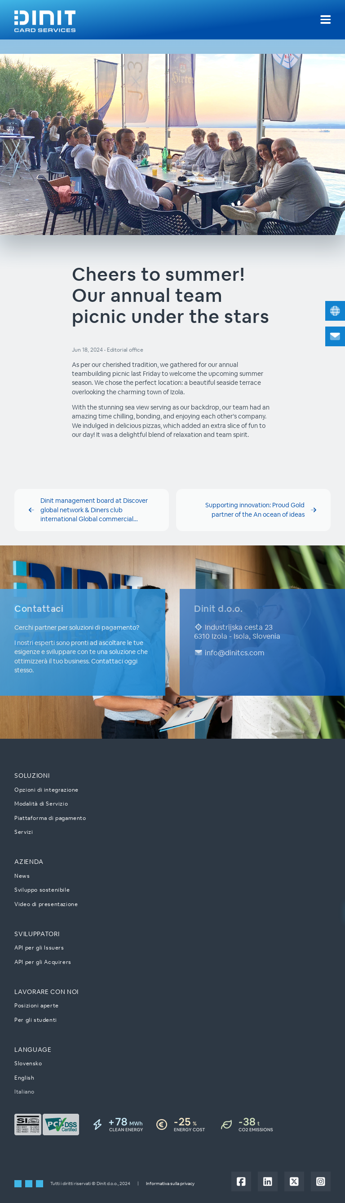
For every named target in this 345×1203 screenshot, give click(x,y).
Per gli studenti (35, 1019)
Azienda (29, 862)
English (24, 1077)
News (22, 875)
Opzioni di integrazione (46, 789)
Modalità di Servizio (41, 803)
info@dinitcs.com (229, 652)
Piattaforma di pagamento (50, 818)
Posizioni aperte (36, 1005)
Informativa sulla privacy (170, 1183)
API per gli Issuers (39, 947)
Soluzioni (31, 775)
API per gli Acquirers (42, 962)
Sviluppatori (36, 934)
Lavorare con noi (46, 992)
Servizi (23, 831)
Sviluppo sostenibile (42, 889)
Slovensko (28, 1063)
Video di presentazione (46, 904)
